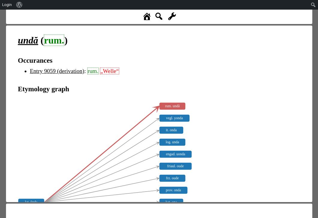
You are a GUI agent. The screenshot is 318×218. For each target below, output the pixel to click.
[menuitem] (19, 5)
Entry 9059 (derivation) (57, 71)
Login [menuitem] (7, 4)
